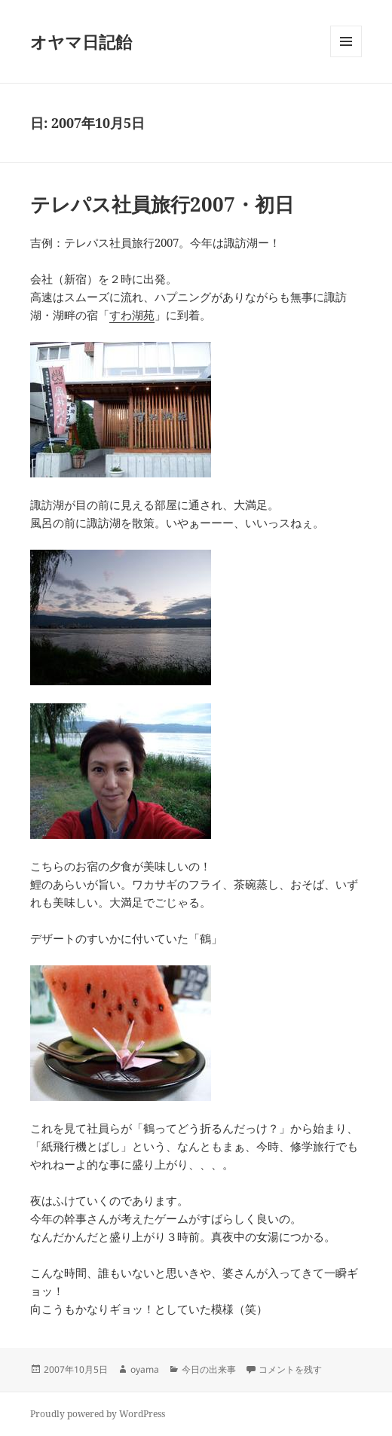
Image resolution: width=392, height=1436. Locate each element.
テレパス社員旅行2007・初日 (162, 204)
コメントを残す (290, 1369)
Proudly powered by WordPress (97, 1413)
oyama (144, 1369)
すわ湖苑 (132, 314)
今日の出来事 (209, 1369)
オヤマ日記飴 (81, 41)
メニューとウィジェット (346, 56)
